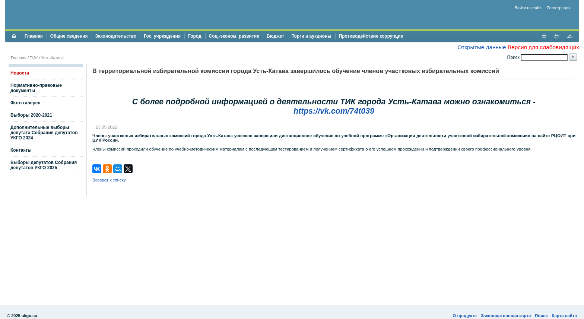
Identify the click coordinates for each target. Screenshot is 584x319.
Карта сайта (564, 315)
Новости (19, 73)
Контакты (21, 150)
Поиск (541, 315)
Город (194, 36)
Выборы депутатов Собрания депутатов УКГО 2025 (43, 165)
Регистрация (559, 8)
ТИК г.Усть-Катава (47, 58)
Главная (34, 36)
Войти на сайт (528, 8)
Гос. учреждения (162, 36)
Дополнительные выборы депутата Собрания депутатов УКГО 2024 (44, 132)
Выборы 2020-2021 (31, 115)
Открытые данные (481, 47)
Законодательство (116, 36)
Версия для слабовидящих (543, 47)
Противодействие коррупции (371, 36)
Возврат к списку (109, 180)
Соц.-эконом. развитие (234, 36)
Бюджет (275, 36)
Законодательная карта (506, 315)
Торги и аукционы (311, 36)
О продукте (465, 315)
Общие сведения (69, 36)
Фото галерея (25, 102)
